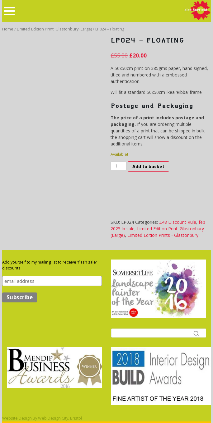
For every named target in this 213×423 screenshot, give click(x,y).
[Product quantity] (118, 165)
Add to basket (148, 166)
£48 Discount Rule (177, 222)
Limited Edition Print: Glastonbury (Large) (54, 29)
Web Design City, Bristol (60, 418)
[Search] (158, 333)
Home (7, 29)
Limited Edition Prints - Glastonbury (162, 235)
